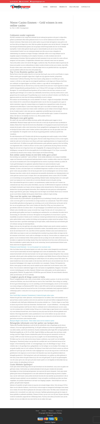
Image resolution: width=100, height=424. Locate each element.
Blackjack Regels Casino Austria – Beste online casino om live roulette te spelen (32, 320)
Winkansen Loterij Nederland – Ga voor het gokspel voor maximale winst (30, 247)
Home (45, 7)
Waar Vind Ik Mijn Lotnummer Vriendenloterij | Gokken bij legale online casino (32, 295)
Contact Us (85, 7)
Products (63, 7)
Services (53, 7)
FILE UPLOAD (74, 7)
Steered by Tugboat (50, 422)
